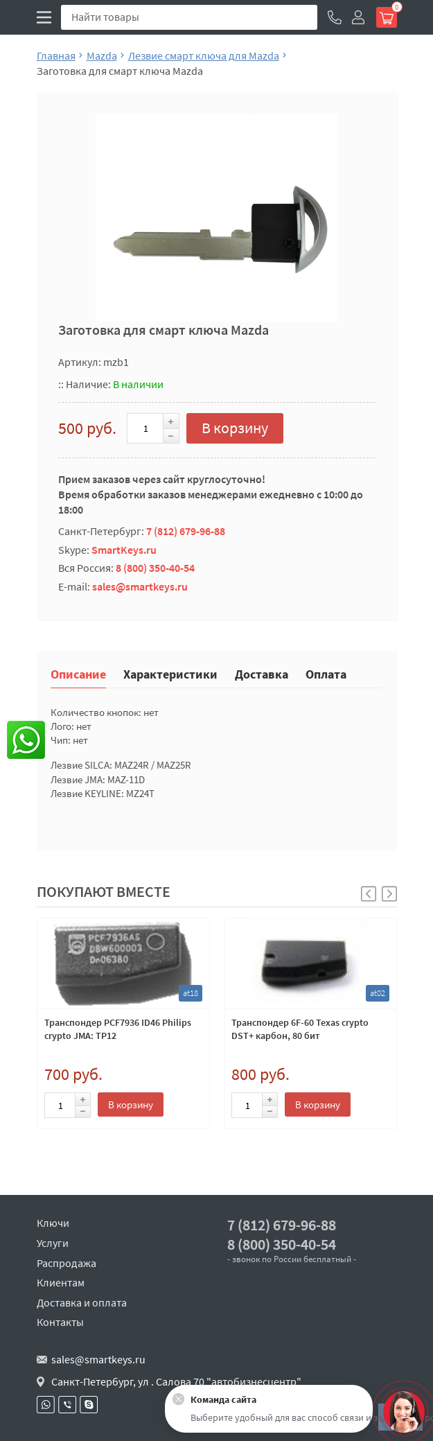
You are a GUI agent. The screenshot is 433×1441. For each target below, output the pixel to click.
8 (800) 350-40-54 (155, 568)
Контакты (60, 1322)
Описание (78, 673)
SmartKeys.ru (124, 550)
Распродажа (66, 1263)
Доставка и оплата (82, 1302)
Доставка (261, 673)
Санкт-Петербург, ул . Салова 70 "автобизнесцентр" (176, 1381)
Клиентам (61, 1282)
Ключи (53, 1223)
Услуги (53, 1243)
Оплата (326, 673)
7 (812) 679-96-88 (185, 531)
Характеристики (170, 673)
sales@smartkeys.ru (140, 586)
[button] (389, 893)
